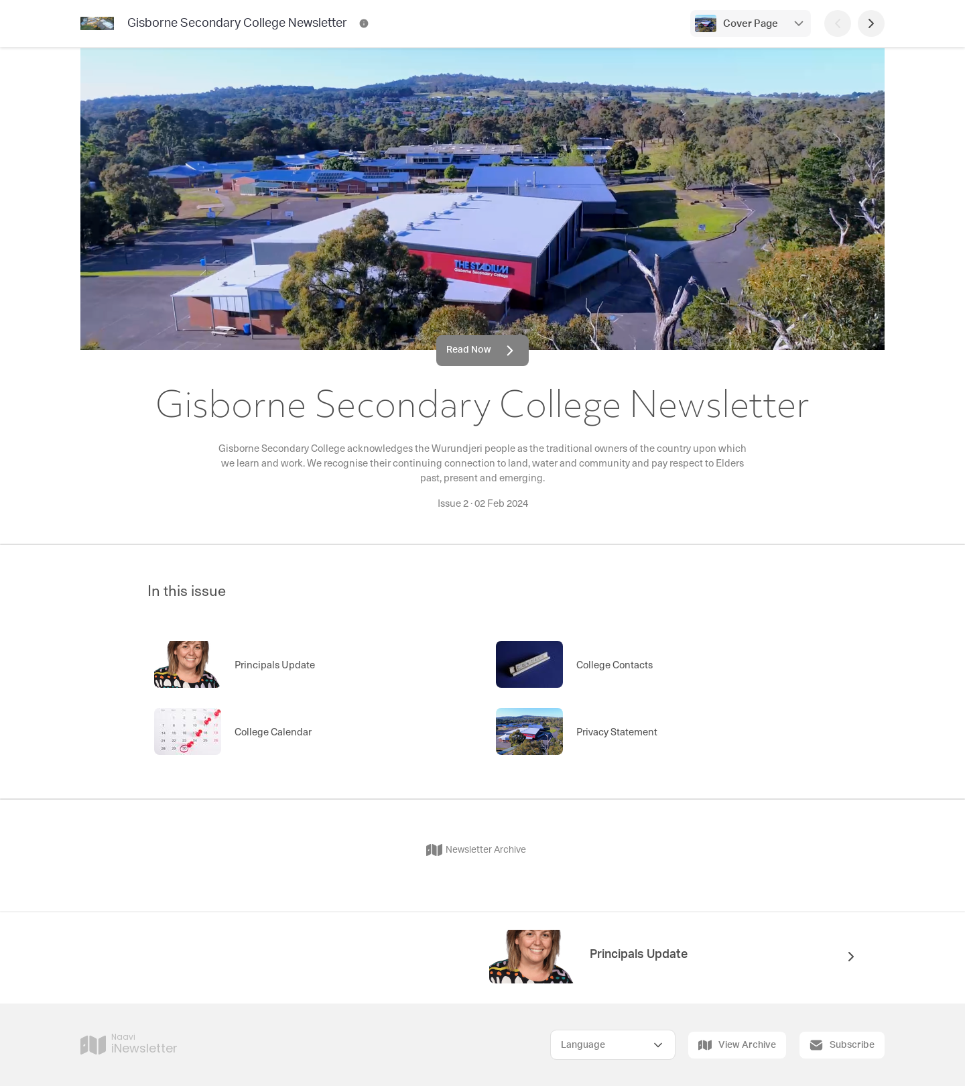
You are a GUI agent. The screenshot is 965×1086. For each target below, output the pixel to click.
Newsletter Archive (476, 850)
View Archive (737, 1045)
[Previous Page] (837, 23)
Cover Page (750, 24)
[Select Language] (613, 1044)
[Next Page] (871, 23)
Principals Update (639, 955)
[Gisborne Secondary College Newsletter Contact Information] (364, 23)
